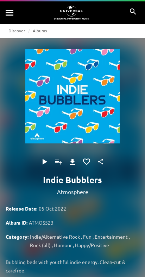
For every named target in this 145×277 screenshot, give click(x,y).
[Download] (72, 161)
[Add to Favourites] (86, 161)
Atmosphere (72, 191)
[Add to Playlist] (58, 161)
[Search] (10, 12)
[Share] (100, 161)
